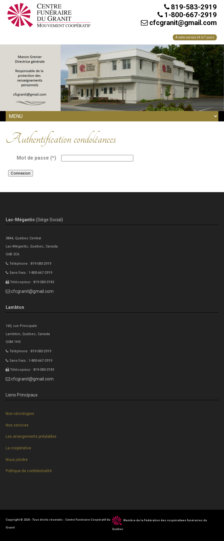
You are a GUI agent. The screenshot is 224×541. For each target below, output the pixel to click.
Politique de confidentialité (29, 471)
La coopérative (18, 448)
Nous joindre (17, 459)
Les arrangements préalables (31, 436)
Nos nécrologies (20, 413)
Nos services (17, 425)
